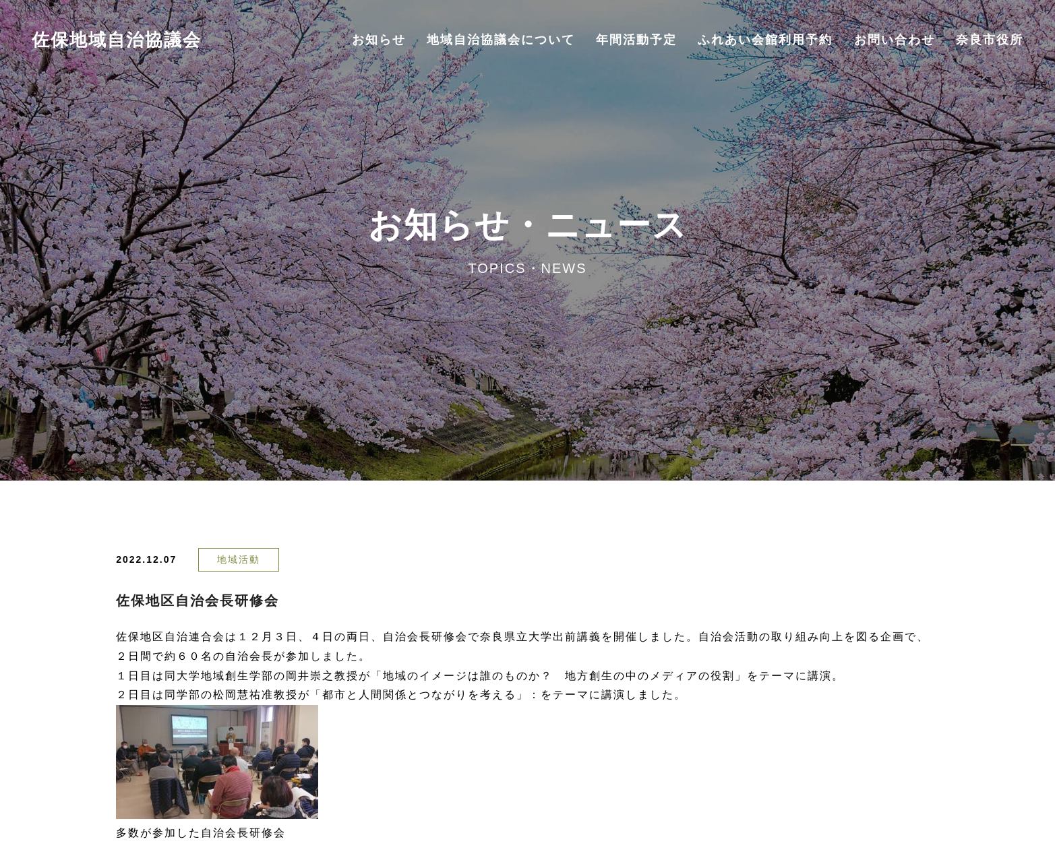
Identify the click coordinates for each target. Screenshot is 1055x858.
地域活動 (238, 559)
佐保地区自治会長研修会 (197, 600)
